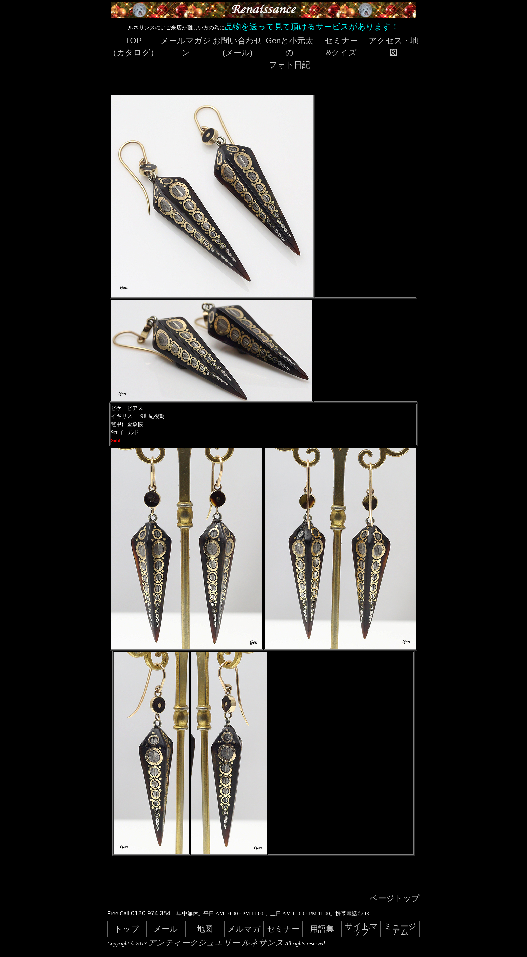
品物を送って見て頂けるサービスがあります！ (312, 26)
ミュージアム (400, 929)
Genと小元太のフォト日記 (289, 52)
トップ (126, 928)
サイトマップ (361, 929)
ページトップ (395, 898)
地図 (205, 928)
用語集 (322, 928)
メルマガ (244, 928)
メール (165, 928)
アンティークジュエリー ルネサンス (216, 942)
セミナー (283, 928)
